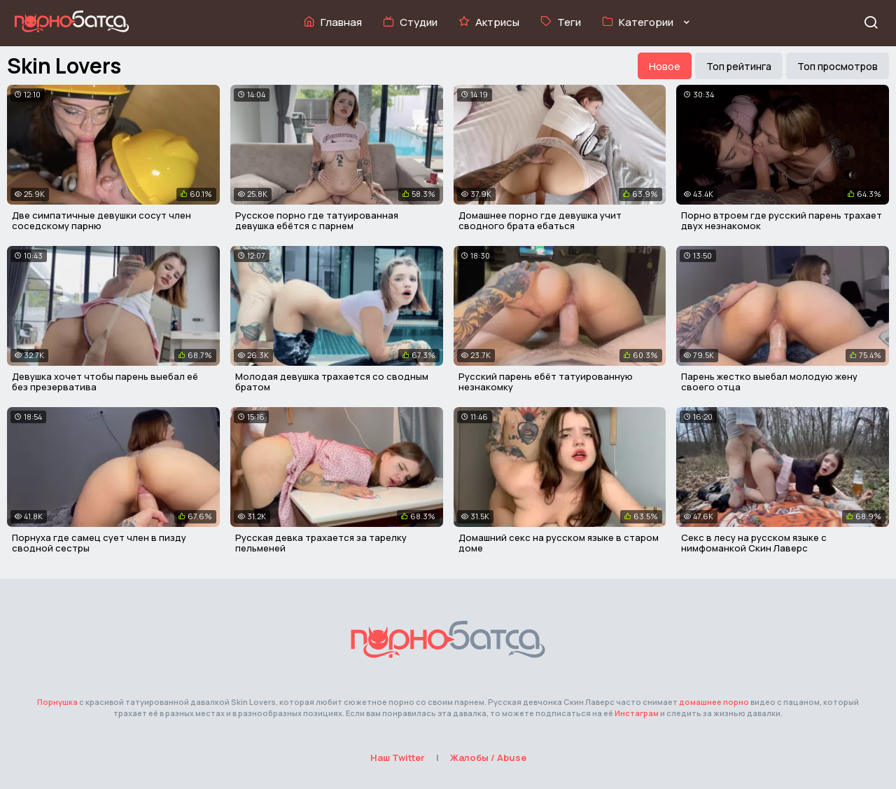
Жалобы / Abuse (488, 757)
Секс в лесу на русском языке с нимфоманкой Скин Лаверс (754, 543)
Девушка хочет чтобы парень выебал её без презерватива (105, 382)
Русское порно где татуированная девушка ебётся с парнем (316, 221)
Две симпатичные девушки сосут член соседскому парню (101, 221)
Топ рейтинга (738, 66)
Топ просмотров (837, 66)
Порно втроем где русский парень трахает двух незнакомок (781, 221)
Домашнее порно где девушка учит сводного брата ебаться (540, 221)
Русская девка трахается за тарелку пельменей (321, 543)
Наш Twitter (397, 757)
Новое (664, 66)
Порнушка (57, 702)
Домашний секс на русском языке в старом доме (558, 543)
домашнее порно (714, 702)
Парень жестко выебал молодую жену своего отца (769, 382)
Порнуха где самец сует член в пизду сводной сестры (99, 543)
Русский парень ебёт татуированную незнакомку (545, 382)
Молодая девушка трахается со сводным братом (331, 382)
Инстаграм (637, 713)
